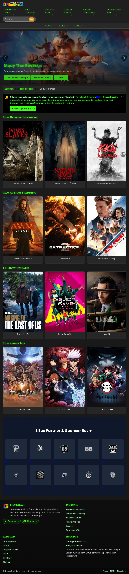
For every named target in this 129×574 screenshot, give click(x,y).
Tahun (64, 25)
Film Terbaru (30, 11)
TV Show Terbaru (74, 517)
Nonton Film (10, 11)
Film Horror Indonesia (75, 509)
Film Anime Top (73, 522)
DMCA (5, 553)
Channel (29, 521)
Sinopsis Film (50, 11)
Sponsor (69, 526)
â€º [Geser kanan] (123, 154)
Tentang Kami (9, 541)
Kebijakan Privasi (10, 549)
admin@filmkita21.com (76, 541)
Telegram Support (74, 545)
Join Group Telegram (22, 108)
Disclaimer (7, 558)
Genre (50, 25)
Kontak (6, 545)
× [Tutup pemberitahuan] (123, 96)
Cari (31, 19)
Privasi (105, 571)
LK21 (98, 97)
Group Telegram (89, 11)
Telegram (10, 521)
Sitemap (6, 562)
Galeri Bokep (68, 11)
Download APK (114, 11)
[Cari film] (16, 19)
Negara (78, 25)
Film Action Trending (75, 513)
